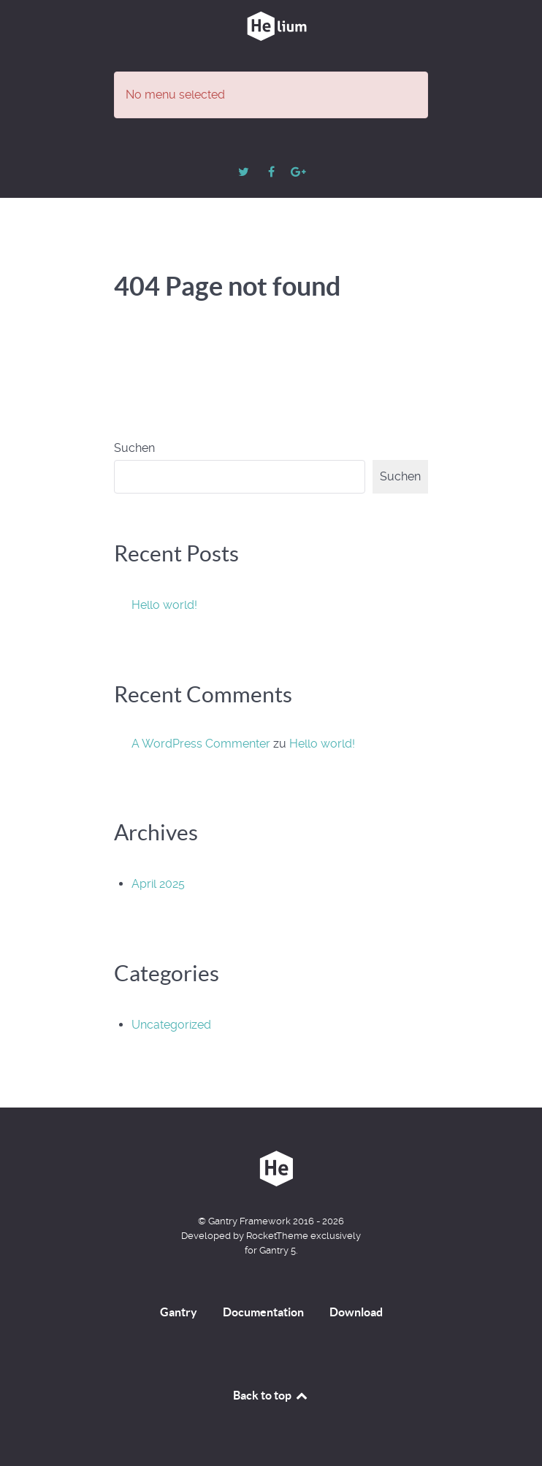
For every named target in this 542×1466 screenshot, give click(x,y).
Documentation (263, 1312)
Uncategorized (171, 1025)
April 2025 (158, 884)
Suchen (134, 448)
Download (356, 1312)
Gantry (178, 1312)
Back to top (271, 1395)
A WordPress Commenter (200, 744)
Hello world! (164, 605)
